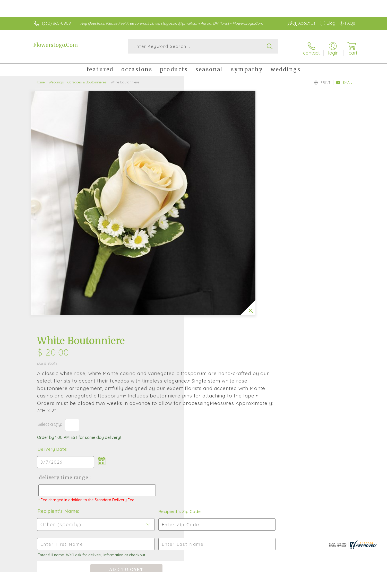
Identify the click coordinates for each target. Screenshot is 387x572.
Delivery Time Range (219, 243)
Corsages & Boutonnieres (86, 78)
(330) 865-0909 (56, 23)
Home (40, 78)
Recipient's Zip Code (295, 282)
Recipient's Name (214, 282)
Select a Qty (206, 190)
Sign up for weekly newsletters (257, 407)
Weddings (56, 78)
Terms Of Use (284, 567)
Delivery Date (208, 215)
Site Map (341, 567)
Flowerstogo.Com (55, 45)
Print (322, 78)
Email (344, 78)
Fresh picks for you (149, 409)
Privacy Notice (315, 567)
